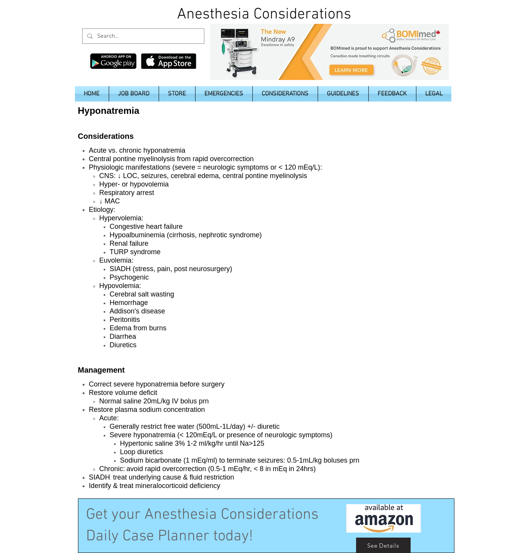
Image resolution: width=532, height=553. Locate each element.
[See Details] (383, 545)
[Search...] (142, 36)
